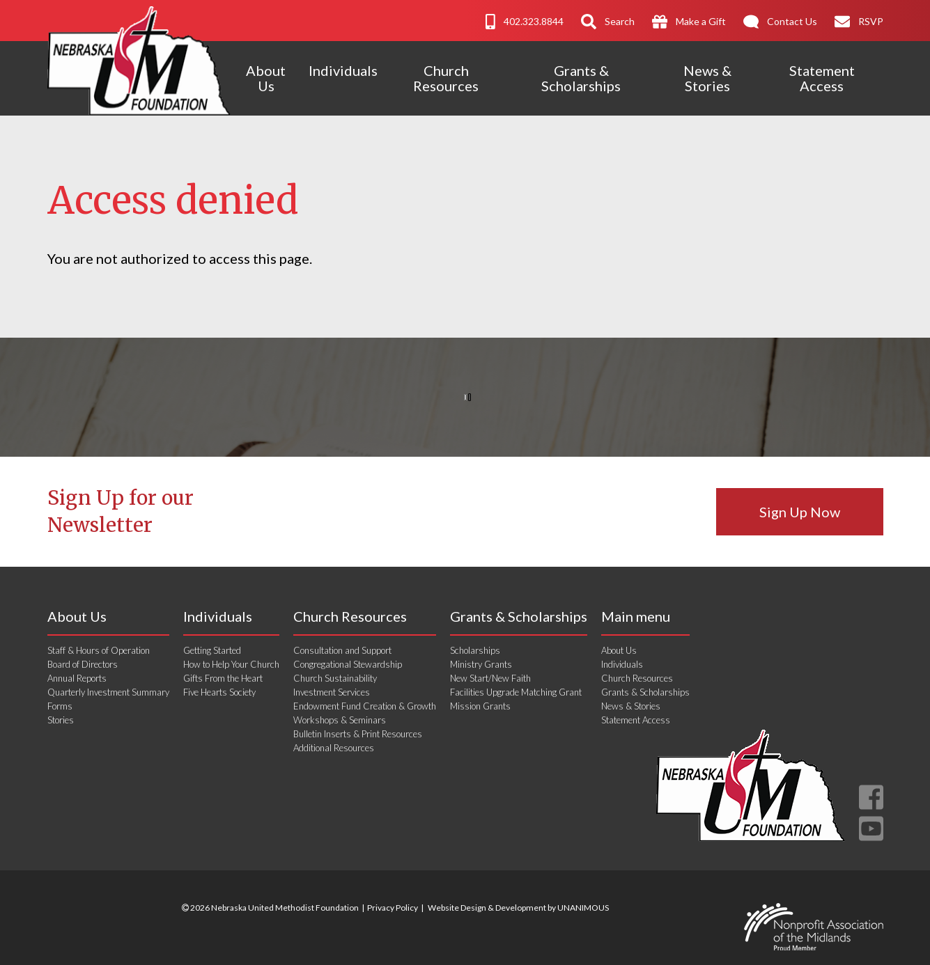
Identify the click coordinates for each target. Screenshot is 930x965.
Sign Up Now (799, 511)
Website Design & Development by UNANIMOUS (518, 907)
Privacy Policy (392, 907)
